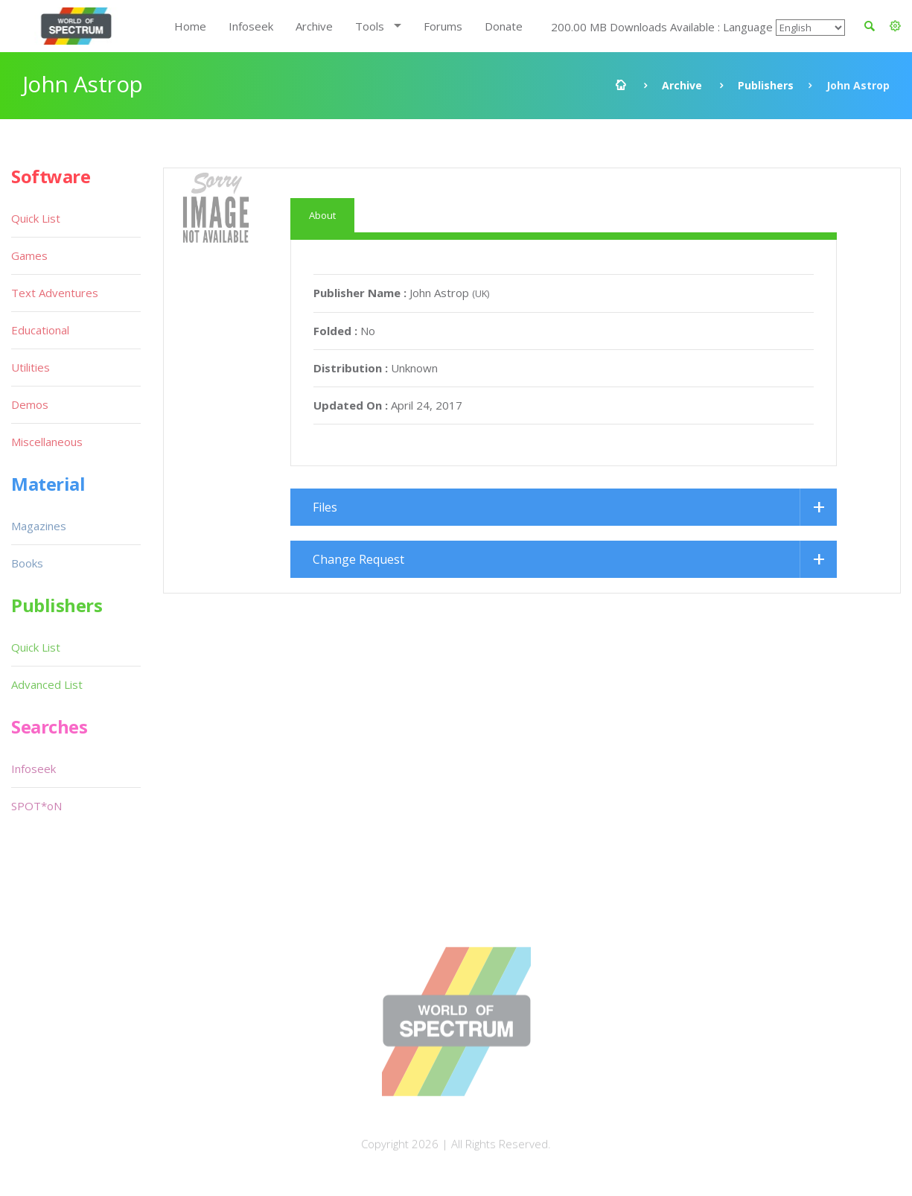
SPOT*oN (36, 805)
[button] (895, 26)
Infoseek (251, 26)
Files (325, 507)
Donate (504, 26)
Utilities (30, 367)
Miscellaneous (47, 441)
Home (190, 26)
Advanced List (47, 684)
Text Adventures (54, 292)
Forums (443, 26)
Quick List (35, 218)
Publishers (766, 85)
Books (27, 563)
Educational (40, 329)
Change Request (358, 559)
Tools (369, 26)
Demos (29, 404)
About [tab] (322, 215)
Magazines (38, 525)
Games (29, 255)
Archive (314, 26)
